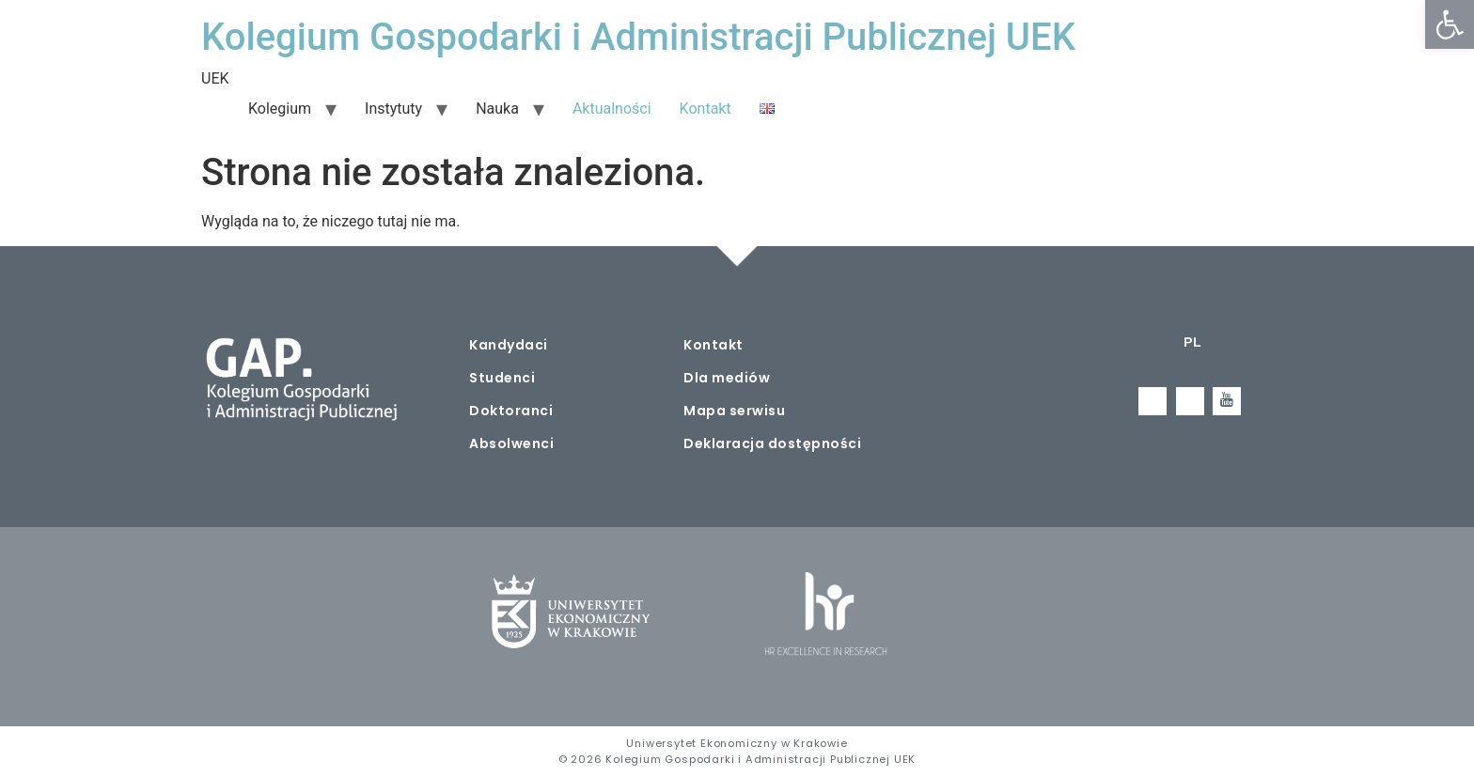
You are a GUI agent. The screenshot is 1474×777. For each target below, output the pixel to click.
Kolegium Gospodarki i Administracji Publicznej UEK (638, 37)
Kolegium (279, 108)
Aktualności (611, 108)
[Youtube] (1227, 401)
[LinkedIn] (1190, 401)
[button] (1449, 24)
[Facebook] (1152, 401)
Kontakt (705, 108)
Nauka (497, 108)
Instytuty (393, 108)
